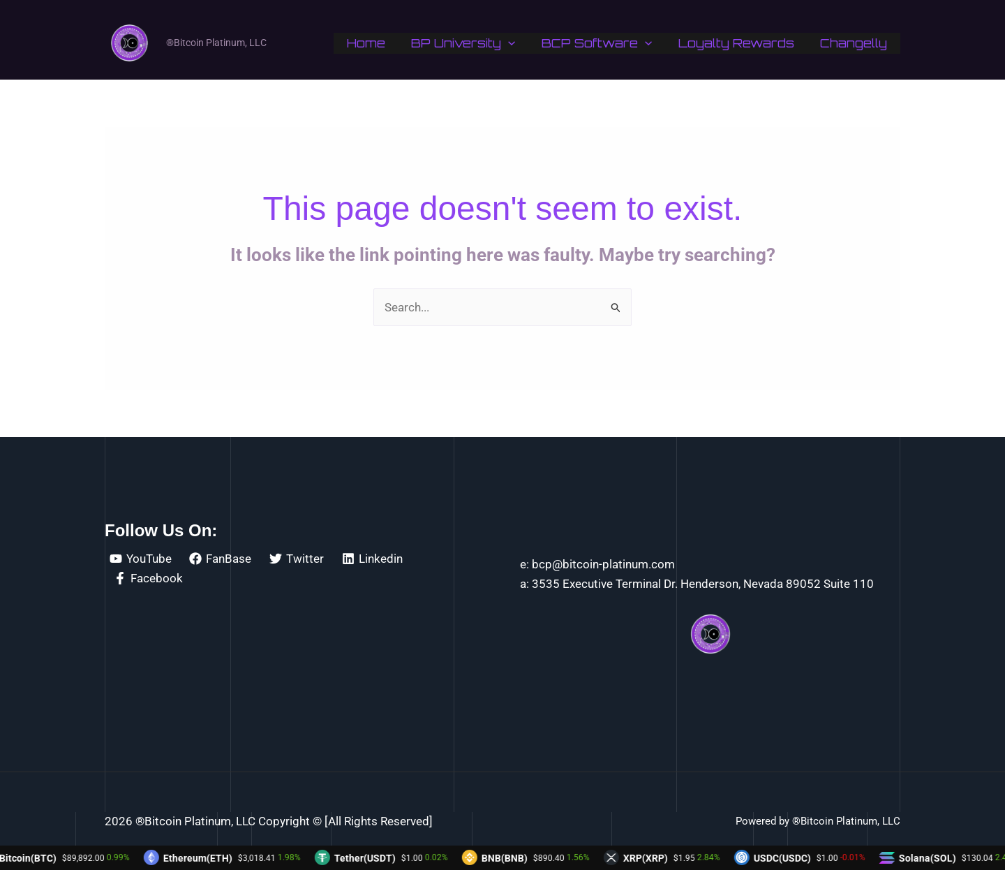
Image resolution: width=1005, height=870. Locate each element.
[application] (517, 43)
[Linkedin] (372, 558)
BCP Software (603, 43)
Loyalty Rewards (740, 43)
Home (377, 43)
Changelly (854, 43)
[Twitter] (297, 558)
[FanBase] (221, 558)
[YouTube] (141, 558)
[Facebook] (148, 578)
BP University (472, 43)
